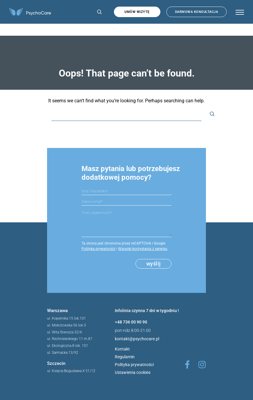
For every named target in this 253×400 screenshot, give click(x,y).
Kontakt (122, 349)
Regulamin (125, 356)
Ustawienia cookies (132, 372)
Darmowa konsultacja (196, 12)
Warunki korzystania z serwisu (142, 249)
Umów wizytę (137, 12)
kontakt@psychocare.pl (137, 338)
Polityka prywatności (98, 249)
